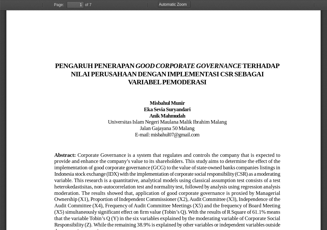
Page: (59, 5)
